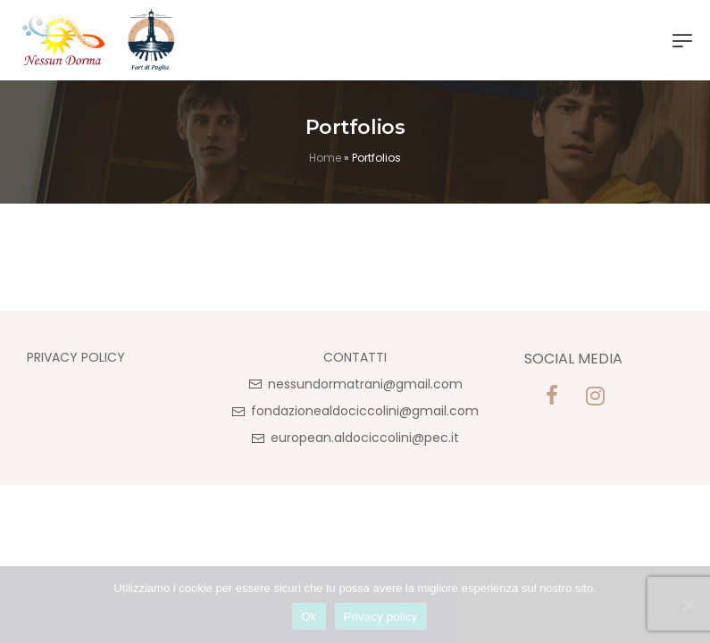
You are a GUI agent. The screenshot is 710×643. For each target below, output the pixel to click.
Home (325, 157)
